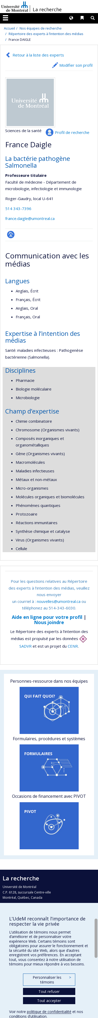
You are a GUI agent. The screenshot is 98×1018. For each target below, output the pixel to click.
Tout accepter (49, 1000)
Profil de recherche (72, 132)
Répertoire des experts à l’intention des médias (46, 33)
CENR (73, 646)
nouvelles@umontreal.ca (58, 601)
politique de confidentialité (49, 1011)
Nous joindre (49, 622)
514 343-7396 (18, 208)
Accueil (9, 28)
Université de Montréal (14, 6)
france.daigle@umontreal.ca (30, 218)
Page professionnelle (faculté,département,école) (11, 234)
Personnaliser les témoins (52, 980)
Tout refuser (49, 991)
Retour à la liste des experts (38, 55)
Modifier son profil (76, 65)
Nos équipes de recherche (41, 28)
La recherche (47, 9)
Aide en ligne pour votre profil (47, 617)
